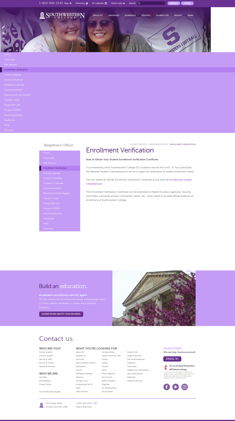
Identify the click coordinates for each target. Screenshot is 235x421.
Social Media (107, 391)
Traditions (131, 363)
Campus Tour (82, 381)
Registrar (106, 384)
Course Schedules (13, 80)
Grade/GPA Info (12, 105)
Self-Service (10, 64)
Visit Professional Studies (50, 392)
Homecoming (108, 352)
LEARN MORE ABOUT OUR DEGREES (61, 314)
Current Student (46, 356)
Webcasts (131, 377)
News (190, 15)
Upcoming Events (13, 115)
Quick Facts (107, 377)
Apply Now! (5, 27)
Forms (7, 54)
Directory (80, 3)
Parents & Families (47, 366)
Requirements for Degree (17, 95)
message (95, 403)
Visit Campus (5, 33)
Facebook (166, 387)
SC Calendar (98, 3)
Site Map (43, 377)
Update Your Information (138, 370)
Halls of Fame (82, 391)
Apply (174, 3)
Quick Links (116, 3)
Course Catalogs (12, 74)
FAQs (7, 125)
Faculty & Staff (45, 359)
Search (132, 3)
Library (105, 363)
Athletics (145, 15)
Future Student (45, 352)
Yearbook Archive (134, 381)
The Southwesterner (136, 359)
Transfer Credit (11, 100)
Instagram (184, 387)
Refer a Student (108, 381)
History (105, 359)
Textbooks (9, 120)
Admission (113, 15)
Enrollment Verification (16, 69)
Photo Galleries (108, 373)
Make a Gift (5, 39)
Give (187, 3)
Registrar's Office (158, 144)
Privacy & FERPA (12, 110)
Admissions (81, 366)
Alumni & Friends (46, 363)
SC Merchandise (109, 388)
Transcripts (9, 59)
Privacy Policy (45, 384)
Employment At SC (84, 384)
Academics (130, 15)
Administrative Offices (85, 363)
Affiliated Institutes (84, 373)
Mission (105, 366)
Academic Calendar (14, 85)
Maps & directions (84, 407)
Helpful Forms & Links (111, 356)
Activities (80, 359)
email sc (172, 358)
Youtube (175, 387)
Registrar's (58, 145)
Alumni (178, 15)
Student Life (162, 15)
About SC (98, 15)
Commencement (13, 90)
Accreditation (45, 381)
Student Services (139, 144)
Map (66, 3)
